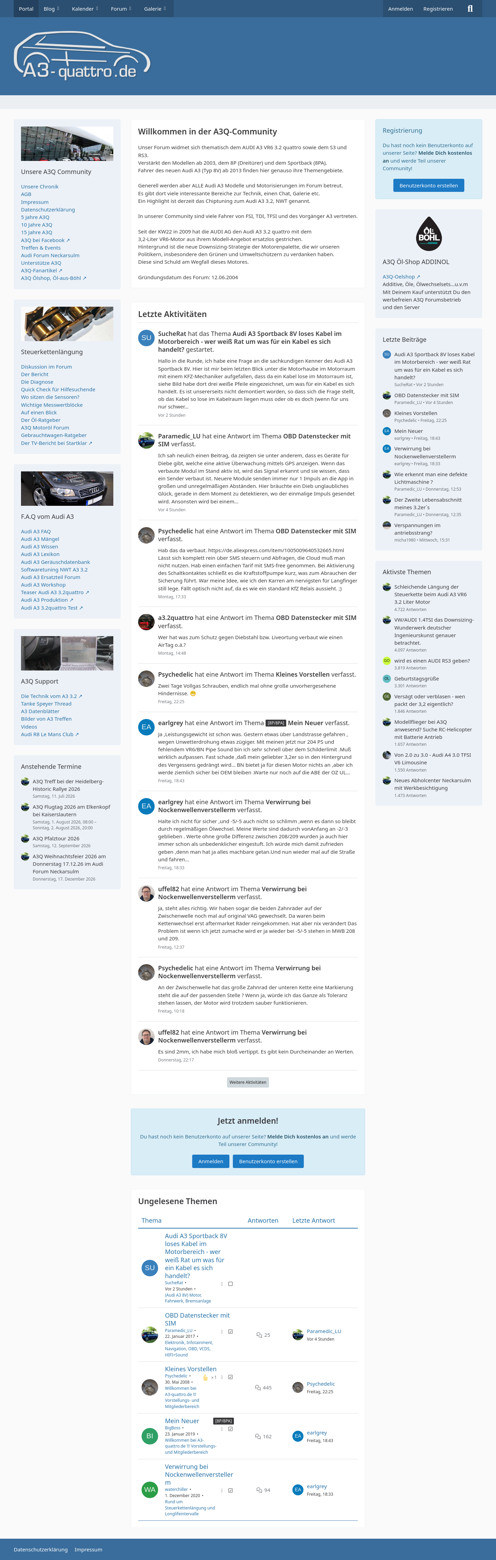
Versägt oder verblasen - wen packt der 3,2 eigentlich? (429, 700)
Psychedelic (176, 1376)
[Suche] (470, 8)
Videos (29, 726)
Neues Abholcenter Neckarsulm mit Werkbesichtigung (432, 784)
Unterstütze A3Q (41, 262)
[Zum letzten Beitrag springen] (297, 1334)
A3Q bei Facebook (42, 240)
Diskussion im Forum (46, 366)
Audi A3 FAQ (36, 531)
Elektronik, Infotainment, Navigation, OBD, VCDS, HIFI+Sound (189, 1349)
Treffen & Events (41, 247)
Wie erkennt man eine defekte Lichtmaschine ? (430, 478)
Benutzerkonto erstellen (268, 1161)
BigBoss (172, 1428)
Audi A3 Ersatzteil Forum (50, 577)
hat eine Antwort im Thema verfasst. (254, 440)
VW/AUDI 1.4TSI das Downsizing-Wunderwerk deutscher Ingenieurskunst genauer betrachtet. (434, 631)
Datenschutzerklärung (48, 209)
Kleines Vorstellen (191, 1369)
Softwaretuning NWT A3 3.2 (54, 569)
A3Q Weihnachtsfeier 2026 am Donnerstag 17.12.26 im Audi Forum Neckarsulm (69, 864)
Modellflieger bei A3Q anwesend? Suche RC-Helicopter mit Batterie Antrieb (433, 729)
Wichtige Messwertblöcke (52, 404)
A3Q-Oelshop (399, 276)
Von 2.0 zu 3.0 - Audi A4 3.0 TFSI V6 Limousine (432, 758)
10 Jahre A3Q (36, 224)
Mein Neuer (182, 1421)
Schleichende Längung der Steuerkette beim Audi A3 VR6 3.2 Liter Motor (430, 594)
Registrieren (438, 8)
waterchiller (176, 1490)
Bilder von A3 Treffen (46, 718)
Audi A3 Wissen (39, 546)
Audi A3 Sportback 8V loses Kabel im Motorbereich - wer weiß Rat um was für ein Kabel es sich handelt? (196, 1256)
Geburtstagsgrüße (416, 678)
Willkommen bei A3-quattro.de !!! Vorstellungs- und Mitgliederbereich (182, 1397)
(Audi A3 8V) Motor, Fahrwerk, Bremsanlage (188, 1298)
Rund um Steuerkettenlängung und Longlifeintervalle (190, 1508)
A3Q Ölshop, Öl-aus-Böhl (51, 277)
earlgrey (317, 1432)
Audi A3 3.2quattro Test (49, 607)
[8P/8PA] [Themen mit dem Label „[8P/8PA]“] (223, 1421)
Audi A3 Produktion (44, 599)
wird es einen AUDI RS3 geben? (432, 660)
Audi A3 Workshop (43, 584)
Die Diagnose (37, 381)
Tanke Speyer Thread (46, 703)
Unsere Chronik (40, 186)
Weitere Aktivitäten (248, 1082)
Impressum (35, 201)
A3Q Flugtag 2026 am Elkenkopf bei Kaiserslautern (71, 810)
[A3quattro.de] (248, 56)
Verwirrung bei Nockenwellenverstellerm (199, 1474)
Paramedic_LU (179, 1330)
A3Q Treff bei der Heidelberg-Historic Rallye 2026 (68, 785)
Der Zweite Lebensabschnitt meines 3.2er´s (428, 503)
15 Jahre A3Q (36, 232)
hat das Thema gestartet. (250, 341)
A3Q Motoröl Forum (45, 427)
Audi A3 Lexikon (40, 553)
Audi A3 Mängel (40, 538)
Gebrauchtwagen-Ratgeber (54, 435)
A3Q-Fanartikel (39, 270)
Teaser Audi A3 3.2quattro (52, 592)
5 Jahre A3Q (35, 217)
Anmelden (400, 8)
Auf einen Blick (39, 412)
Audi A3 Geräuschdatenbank (55, 561)
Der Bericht (35, 374)
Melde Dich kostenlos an (298, 1136)
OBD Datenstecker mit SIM (197, 1319)
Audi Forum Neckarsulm (50, 255)
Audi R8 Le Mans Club (47, 734)
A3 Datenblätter (40, 711)
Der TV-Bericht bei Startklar (54, 442)
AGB (26, 193)
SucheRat (174, 1283)
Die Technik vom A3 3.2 (49, 695)
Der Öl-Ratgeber (41, 419)
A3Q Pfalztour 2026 (56, 838)
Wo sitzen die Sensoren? (50, 396)
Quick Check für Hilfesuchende (58, 389)
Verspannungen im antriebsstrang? (417, 529)
